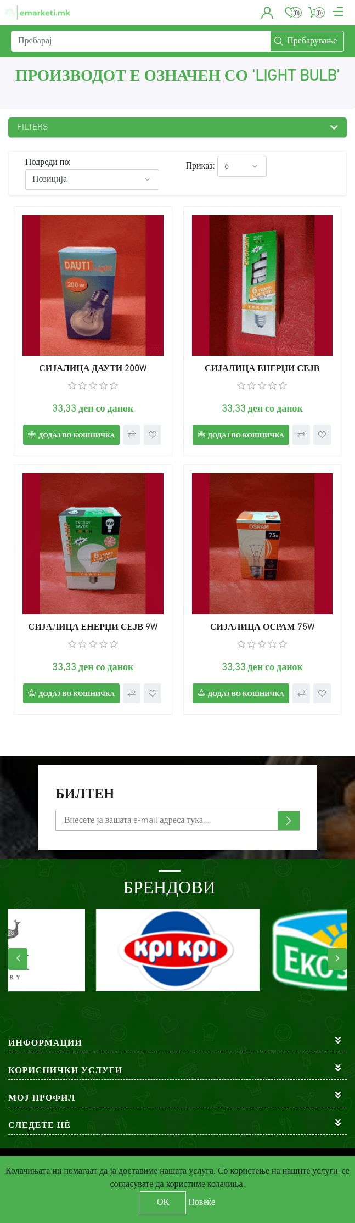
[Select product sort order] (92, 179)
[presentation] (17, 959)
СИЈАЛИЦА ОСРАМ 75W (262, 627)
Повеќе (201, 1202)
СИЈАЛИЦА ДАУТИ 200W (92, 368)
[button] (267, 13)
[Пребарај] (141, 41)
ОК (163, 1202)
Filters (32, 127)
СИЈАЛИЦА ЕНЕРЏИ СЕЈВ (262, 368)
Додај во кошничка (76, 436)
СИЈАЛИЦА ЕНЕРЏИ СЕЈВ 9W (93, 627)
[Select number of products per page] (242, 166)
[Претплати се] (177, 821)
